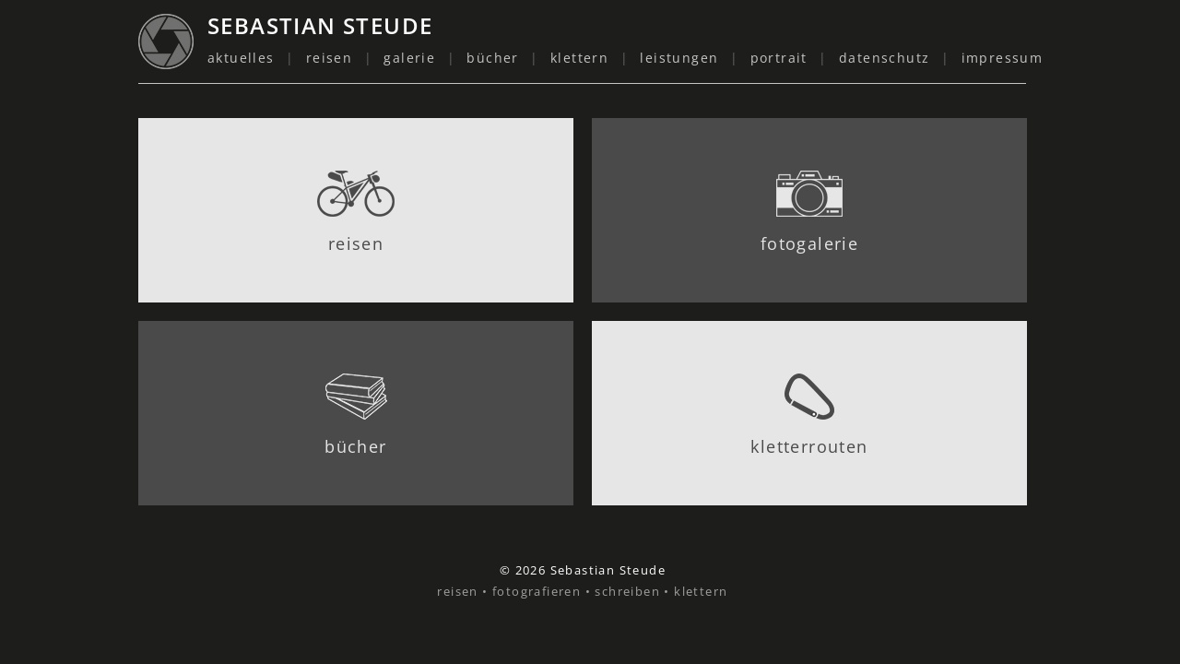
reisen (329, 57)
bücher (492, 57)
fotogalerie (809, 243)
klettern (579, 57)
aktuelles (241, 57)
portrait (779, 57)
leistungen (679, 57)
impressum (1003, 57)
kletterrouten (808, 446)
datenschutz (884, 57)
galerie (409, 57)
